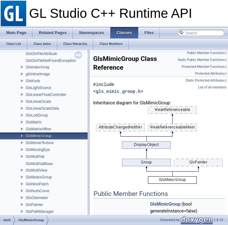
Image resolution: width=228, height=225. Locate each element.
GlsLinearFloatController (46, 94)
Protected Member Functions (203, 67)
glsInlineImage (38, 74)
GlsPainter (34, 204)
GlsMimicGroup (39, 136)
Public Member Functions (206, 53)
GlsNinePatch (37, 184)
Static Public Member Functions (201, 60)
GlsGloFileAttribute (41, 54)
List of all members (212, 87)
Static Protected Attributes (205, 80)
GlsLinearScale (38, 101)
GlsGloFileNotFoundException (51, 60)
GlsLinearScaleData (42, 108)
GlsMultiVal (35, 156)
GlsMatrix (34, 122)
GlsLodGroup (37, 115)
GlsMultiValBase (39, 164)
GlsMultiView (36, 170)
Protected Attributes (210, 74)
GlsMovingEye (38, 150)
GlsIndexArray (37, 67)
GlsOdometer (37, 198)
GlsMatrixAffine (38, 129)
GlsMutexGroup (39, 177)
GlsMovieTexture (39, 143)
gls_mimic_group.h (118, 91)
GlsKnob (33, 81)
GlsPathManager (40, 211)
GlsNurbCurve (37, 191)
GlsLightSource (38, 88)
